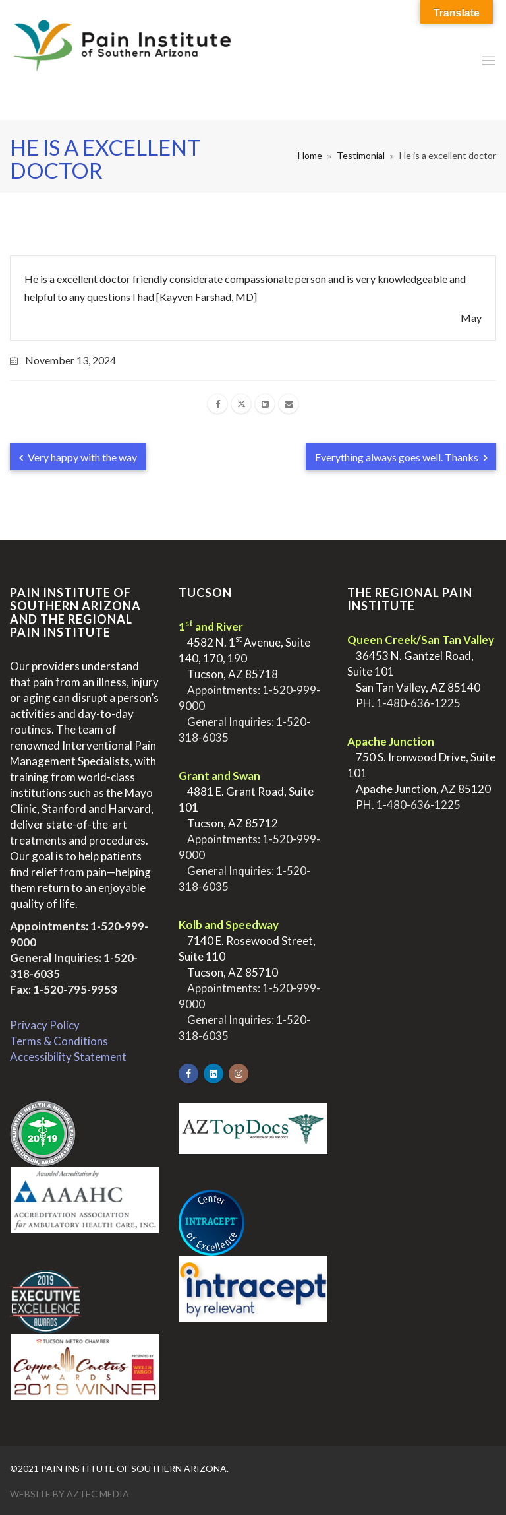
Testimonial (361, 155)
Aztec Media (98, 1493)
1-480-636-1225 (418, 703)
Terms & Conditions (59, 1041)
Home (310, 155)
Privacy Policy (45, 1025)
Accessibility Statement (68, 1057)
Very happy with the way (78, 457)
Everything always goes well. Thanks (401, 457)
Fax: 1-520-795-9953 (63, 989)
